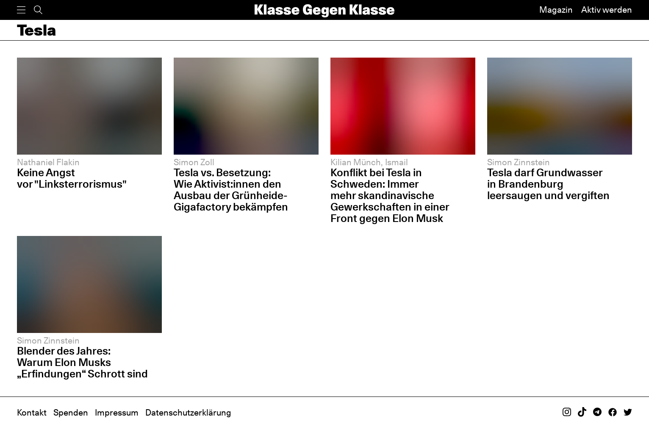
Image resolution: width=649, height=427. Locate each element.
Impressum (117, 413)
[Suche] (38, 10)
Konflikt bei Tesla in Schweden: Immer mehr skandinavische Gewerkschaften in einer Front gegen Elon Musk (389, 195)
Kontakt (32, 413)
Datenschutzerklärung (188, 413)
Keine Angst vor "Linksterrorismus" (72, 178)
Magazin (556, 10)
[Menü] (21, 10)
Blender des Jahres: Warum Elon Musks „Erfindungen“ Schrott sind (82, 362)
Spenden (70, 413)
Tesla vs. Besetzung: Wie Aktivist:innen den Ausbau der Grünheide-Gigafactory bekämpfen (231, 189)
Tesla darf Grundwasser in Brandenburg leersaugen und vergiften (548, 184)
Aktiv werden (606, 10)
